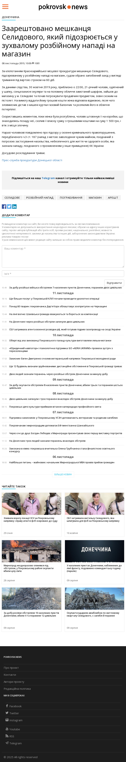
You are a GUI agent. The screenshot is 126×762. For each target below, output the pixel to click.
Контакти (10, 674)
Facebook (14, 706)
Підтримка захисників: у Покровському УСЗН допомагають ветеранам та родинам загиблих (63, 417)
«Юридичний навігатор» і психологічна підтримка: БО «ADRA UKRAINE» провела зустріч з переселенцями (61, 349)
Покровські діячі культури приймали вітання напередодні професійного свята (55, 406)
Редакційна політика (17, 688)
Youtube (13, 729)
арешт (113, 197)
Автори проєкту (14, 681)
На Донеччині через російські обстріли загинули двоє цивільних (47, 321)
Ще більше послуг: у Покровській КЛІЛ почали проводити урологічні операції (54, 298)
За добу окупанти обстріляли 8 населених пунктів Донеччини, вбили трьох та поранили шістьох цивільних (66, 386)
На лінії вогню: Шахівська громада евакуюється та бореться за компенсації (53, 314)
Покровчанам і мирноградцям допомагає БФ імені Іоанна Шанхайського (51, 425)
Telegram (48, 178)
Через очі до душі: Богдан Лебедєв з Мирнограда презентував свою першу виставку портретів (65, 433)
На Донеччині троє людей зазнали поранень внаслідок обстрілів (47, 440)
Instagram (14, 720)
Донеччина (10, 17)
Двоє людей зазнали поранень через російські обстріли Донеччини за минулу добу (58, 374)
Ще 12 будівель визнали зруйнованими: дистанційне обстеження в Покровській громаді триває (65, 366)
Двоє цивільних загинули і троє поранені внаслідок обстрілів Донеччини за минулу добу (61, 399)
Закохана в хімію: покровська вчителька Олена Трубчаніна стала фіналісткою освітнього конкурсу (62, 450)
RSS (10, 736)
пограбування (71, 197)
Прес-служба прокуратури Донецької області (32, 160)
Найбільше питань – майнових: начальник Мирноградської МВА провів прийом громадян (61, 462)
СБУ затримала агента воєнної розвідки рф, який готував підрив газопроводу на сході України (64, 329)
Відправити (114, 283)
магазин (95, 197)
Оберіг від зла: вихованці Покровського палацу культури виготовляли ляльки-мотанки (60, 340)
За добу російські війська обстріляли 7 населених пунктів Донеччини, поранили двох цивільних (65, 287)
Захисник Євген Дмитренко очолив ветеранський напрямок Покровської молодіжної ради (62, 358)
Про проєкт (11, 667)
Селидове (12, 197)
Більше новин (63, 474)
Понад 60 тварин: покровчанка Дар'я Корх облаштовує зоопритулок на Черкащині (58, 306)
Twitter (12, 713)
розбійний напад (40, 197)
